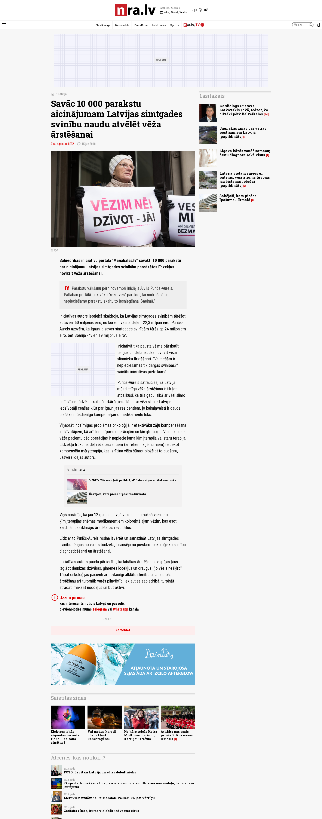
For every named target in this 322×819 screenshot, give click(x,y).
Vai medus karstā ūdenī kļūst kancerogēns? (102, 735)
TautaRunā (141, 25)
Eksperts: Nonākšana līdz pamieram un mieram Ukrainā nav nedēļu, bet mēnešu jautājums (129, 785)
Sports (174, 25)
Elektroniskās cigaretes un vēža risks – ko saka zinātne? (65, 737)
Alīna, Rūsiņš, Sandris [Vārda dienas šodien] (173, 12)
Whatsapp (120, 609)
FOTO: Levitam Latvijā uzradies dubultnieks (100, 772)
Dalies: (107, 619)
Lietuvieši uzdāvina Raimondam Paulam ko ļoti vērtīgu (109, 798)
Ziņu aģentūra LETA (62, 144)
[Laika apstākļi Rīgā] (200, 10)
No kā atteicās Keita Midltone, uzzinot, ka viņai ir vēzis (140, 735)
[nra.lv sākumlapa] (135, 10)
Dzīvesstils (122, 25)
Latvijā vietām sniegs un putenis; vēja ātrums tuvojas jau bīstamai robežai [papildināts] (245, 179)
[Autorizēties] (317, 25)
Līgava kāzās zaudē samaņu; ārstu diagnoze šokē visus (245, 153)
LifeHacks (159, 25)
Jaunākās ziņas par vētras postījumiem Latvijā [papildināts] (243, 132)
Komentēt (123, 630)
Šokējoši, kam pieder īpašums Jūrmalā (117, 494)
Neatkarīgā (103, 25)
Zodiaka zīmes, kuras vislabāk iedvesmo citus (101, 811)
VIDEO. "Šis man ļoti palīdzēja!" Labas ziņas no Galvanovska (132, 480)
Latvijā (62, 94)
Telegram (99, 609)
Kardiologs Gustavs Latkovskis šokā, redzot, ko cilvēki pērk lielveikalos (244, 110)
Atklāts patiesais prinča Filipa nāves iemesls (177, 735)
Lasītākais (212, 95)
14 (266, 114)
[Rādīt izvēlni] (4, 25)
